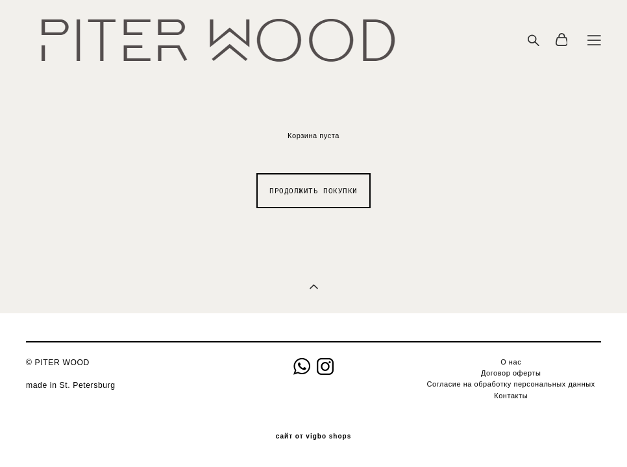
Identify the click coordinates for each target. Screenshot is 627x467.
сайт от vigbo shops (314, 436)
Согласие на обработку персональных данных (511, 384)
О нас (510, 362)
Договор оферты (511, 373)
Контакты (511, 396)
